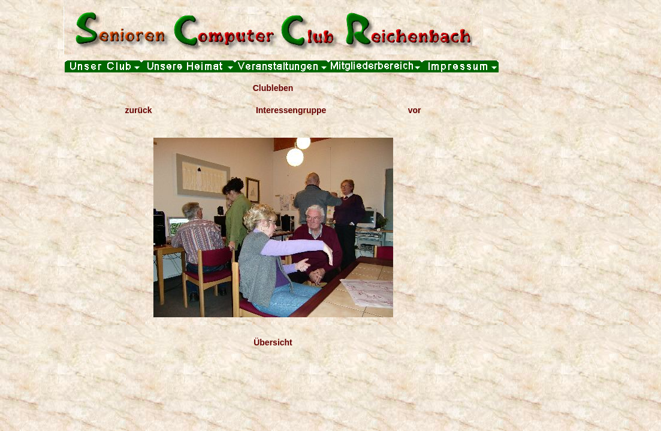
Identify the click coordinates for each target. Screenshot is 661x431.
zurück (138, 110)
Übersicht (272, 342)
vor (414, 110)
